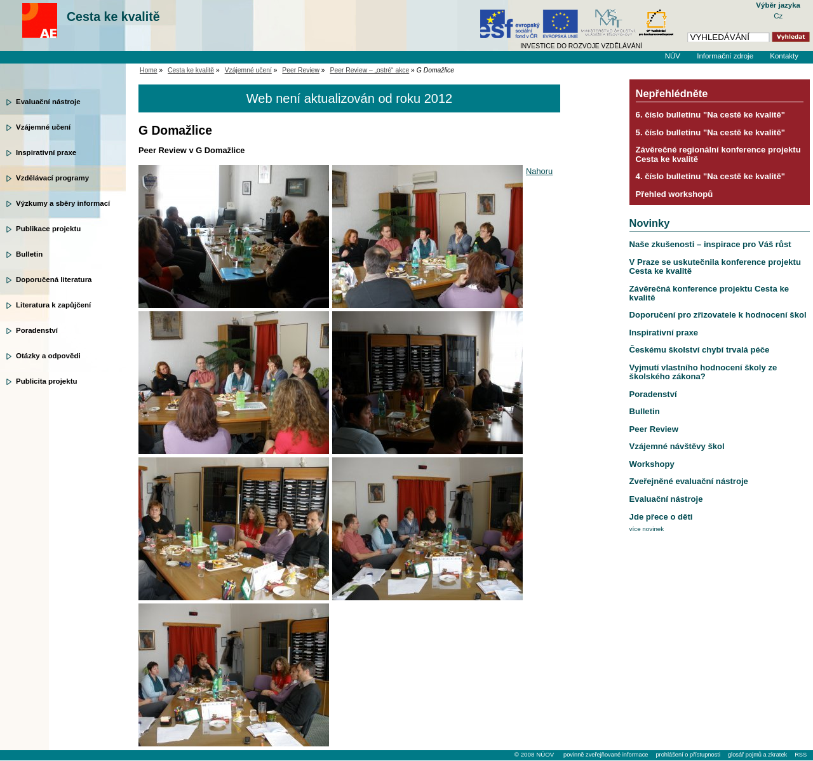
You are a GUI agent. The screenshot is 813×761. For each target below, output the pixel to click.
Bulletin (29, 254)
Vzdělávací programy (52, 178)
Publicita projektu (46, 381)
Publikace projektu (48, 228)
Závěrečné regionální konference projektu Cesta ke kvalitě (718, 154)
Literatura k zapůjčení (53, 305)
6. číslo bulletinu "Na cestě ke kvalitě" (710, 114)
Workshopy (652, 464)
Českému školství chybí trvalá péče (699, 349)
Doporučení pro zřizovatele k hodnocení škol (718, 315)
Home (149, 70)
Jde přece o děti (661, 517)
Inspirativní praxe (46, 152)
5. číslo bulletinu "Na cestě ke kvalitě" (710, 132)
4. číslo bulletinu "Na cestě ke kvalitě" (710, 176)
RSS (801, 754)
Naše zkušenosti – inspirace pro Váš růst (710, 244)
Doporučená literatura (54, 279)
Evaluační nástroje (48, 101)
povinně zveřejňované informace (605, 754)
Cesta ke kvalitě (113, 17)
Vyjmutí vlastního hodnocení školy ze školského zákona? (703, 372)
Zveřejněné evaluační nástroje (688, 481)
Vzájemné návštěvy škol (677, 446)
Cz (778, 16)
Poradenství (37, 330)
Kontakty (784, 56)
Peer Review (300, 70)
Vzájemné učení (43, 127)
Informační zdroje (725, 56)
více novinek (646, 528)
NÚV (672, 56)
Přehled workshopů (674, 194)
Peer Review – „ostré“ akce (370, 70)
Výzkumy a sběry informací (63, 203)
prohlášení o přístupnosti (687, 754)
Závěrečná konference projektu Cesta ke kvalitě (709, 293)
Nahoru (539, 171)
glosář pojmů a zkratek (757, 754)
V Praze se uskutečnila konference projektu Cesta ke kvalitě (715, 266)
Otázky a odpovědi (48, 356)
